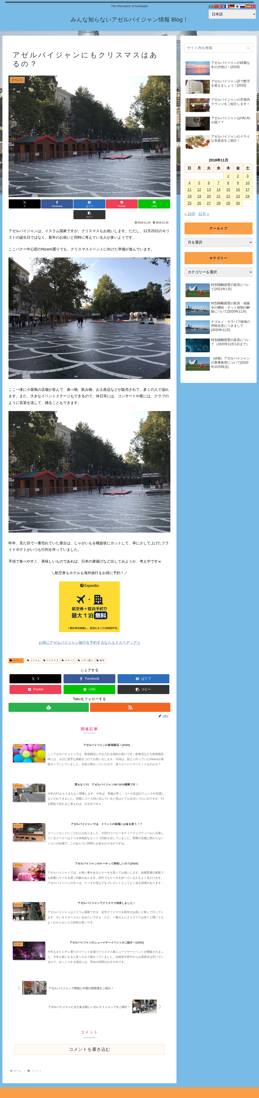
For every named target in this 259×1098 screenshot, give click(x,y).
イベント (16, 649)
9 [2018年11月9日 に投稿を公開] (238, 183)
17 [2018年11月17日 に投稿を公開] (248, 190)
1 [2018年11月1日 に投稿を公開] (228, 176)
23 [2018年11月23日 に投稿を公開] (238, 196)
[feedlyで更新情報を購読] (48, 696)
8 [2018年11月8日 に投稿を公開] (228, 183)
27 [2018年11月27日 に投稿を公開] (209, 203)
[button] (157, 203)
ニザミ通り (85, 649)
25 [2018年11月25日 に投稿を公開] (189, 203)
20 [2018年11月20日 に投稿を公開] (209, 196)
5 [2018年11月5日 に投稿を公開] (199, 183)
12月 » (203, 214)
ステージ (68, 649)
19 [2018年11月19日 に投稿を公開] (199, 196)
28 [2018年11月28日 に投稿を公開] (219, 203)
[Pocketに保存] (103, 203)
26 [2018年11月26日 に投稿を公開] (199, 203)
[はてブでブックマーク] (76, 203)
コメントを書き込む (89, 1041)
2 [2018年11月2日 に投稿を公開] (238, 176)
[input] (219, 47)
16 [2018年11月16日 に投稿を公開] (238, 190)
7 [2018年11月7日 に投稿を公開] (219, 183)
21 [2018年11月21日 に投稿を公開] (219, 196)
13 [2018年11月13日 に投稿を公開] (209, 190)
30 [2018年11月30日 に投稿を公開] (238, 203)
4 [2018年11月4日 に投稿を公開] (189, 183)
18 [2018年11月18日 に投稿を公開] (189, 196)
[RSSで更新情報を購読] (130, 696)
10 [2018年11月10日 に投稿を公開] (248, 183)
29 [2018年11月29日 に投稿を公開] (228, 203)
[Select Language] (232, 14)
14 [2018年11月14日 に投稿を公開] (219, 190)
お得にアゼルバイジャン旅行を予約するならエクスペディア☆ (89, 632)
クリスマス (50, 649)
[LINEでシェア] (130, 203)
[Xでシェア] (22, 203)
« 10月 (190, 214)
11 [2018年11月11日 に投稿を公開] (189, 190)
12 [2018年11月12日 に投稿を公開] (199, 190)
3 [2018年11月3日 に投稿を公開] (248, 176)
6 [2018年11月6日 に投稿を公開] (209, 183)
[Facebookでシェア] (49, 203)
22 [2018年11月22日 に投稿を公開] (228, 196)
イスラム (33, 649)
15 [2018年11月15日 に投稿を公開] (228, 190)
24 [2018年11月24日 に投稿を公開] (248, 196)
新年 (100, 649)
